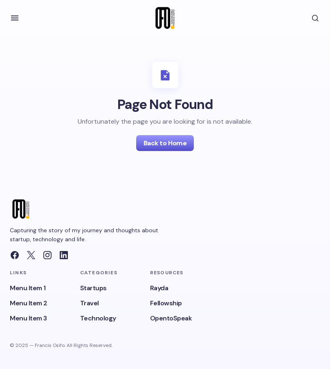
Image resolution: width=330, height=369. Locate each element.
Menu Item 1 (28, 288)
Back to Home (165, 143)
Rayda (159, 288)
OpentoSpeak (171, 318)
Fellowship (166, 303)
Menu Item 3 (28, 318)
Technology (98, 318)
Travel (89, 303)
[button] (15, 18)
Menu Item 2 (28, 303)
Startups (93, 288)
